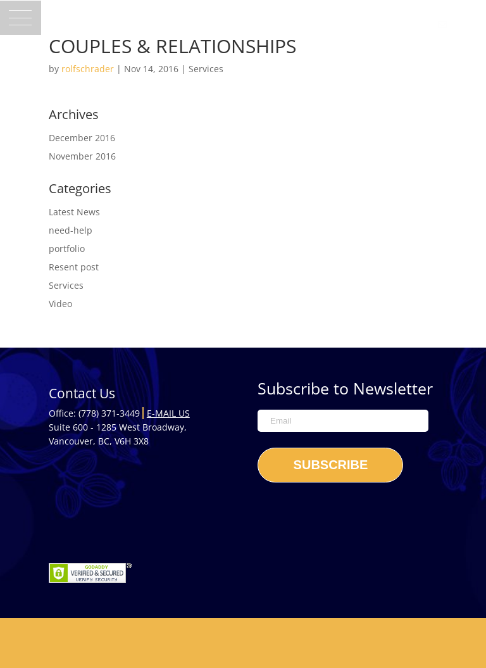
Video (60, 304)
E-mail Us (168, 413)
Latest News (74, 212)
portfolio (67, 249)
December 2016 (82, 138)
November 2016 (82, 156)
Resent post (74, 267)
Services (206, 69)
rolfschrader (87, 69)
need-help (70, 230)
